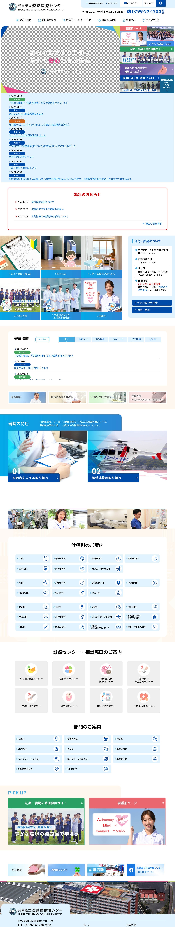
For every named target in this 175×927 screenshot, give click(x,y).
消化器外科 (60, 536)
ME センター (73, 723)
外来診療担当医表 (95, 3)
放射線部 (22, 703)
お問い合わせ (133, 3)
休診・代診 (143, 264)
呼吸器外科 (133, 536)
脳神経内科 (60, 522)
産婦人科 (23, 571)
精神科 (22, 561)
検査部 (120, 693)
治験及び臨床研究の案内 (139, 912)
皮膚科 (95, 561)
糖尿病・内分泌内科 (101, 522)
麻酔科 (22, 581)
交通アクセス (153, 20)
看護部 (21, 693)
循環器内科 (60, 512)
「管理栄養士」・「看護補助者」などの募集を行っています (74, 96)
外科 (21, 536)
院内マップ (112, 3)
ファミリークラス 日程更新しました (63, 110)
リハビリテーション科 (102, 571)
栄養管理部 (72, 693)
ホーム (86, 879)
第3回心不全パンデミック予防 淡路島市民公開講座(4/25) (75, 105)
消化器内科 (133, 512)
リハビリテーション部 (28, 713)
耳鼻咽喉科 (60, 571)
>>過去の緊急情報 (152, 178)
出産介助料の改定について (58, 125)
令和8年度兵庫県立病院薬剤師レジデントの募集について (80, 316)
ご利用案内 (26, 20)
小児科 (58, 561)
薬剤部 (70, 703)
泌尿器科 (132, 561)
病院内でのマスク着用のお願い (48, 163)
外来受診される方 (92, 887)
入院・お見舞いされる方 (139, 887)
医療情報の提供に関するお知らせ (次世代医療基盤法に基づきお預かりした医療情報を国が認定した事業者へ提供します (105, 131)
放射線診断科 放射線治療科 (133, 570)
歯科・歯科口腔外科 (137, 581)
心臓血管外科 (98, 536)
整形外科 (59, 546)
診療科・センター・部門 (78, 20)
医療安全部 (122, 713)
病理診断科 (60, 581)
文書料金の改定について (57, 120)
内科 (21, 512)
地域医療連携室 (25, 723)
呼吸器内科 (97, 512)
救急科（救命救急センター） (100, 580)
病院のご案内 (49, 20)
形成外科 (96, 546)
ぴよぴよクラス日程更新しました (62, 101)
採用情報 (130, 20)
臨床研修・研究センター (78, 713)
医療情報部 (122, 703)
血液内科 (23, 522)
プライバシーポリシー (19, 911)
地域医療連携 (109, 20)
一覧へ (43, 293)
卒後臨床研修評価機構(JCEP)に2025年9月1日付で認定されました (78, 115)
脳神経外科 (24, 546)
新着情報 (131, 879)
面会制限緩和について (43, 156)
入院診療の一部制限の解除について (50, 171)
